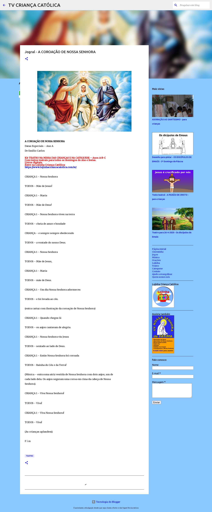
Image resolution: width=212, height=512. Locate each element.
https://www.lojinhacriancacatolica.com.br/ (51, 167)
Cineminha (157, 251)
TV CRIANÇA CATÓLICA (34, 5)
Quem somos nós (161, 277)
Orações (156, 260)
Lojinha (156, 263)
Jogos (155, 254)
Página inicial (159, 249)
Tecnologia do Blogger (106, 502)
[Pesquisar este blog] (194, 5)
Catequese (157, 268)
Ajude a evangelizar (162, 274)
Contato (156, 271)
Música (155, 257)
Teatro (29, 456)
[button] (26, 59)
